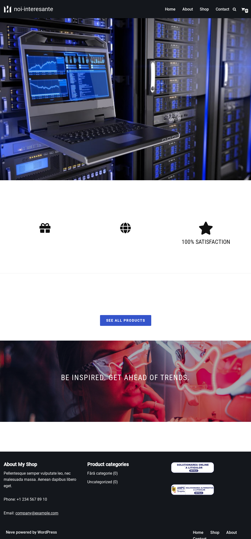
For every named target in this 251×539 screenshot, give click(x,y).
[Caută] (234, 9)
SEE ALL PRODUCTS (125, 320)
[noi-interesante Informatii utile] (28, 9)
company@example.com (36, 513)
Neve (10, 532)
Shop (204, 9)
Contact (222, 9)
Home (170, 9)
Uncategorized (99, 482)
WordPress (47, 532)
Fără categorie (99, 473)
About (187, 9)
